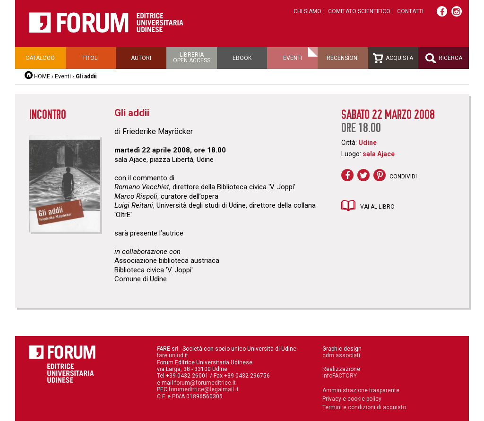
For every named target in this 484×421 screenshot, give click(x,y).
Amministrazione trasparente (360, 390)
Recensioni (343, 58)
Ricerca (443, 58)
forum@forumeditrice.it (205, 382)
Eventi (292, 58)
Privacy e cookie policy (351, 399)
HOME (42, 76)
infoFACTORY (339, 375)
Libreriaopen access (191, 57)
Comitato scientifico (359, 11)
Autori (141, 58)
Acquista (393, 58)
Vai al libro (377, 206)
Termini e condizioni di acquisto (364, 407)
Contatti (410, 11)
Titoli (90, 58)
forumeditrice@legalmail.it (204, 389)
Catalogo (40, 58)
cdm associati (341, 355)
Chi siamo (307, 11)
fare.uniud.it (172, 355)
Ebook (242, 58)
